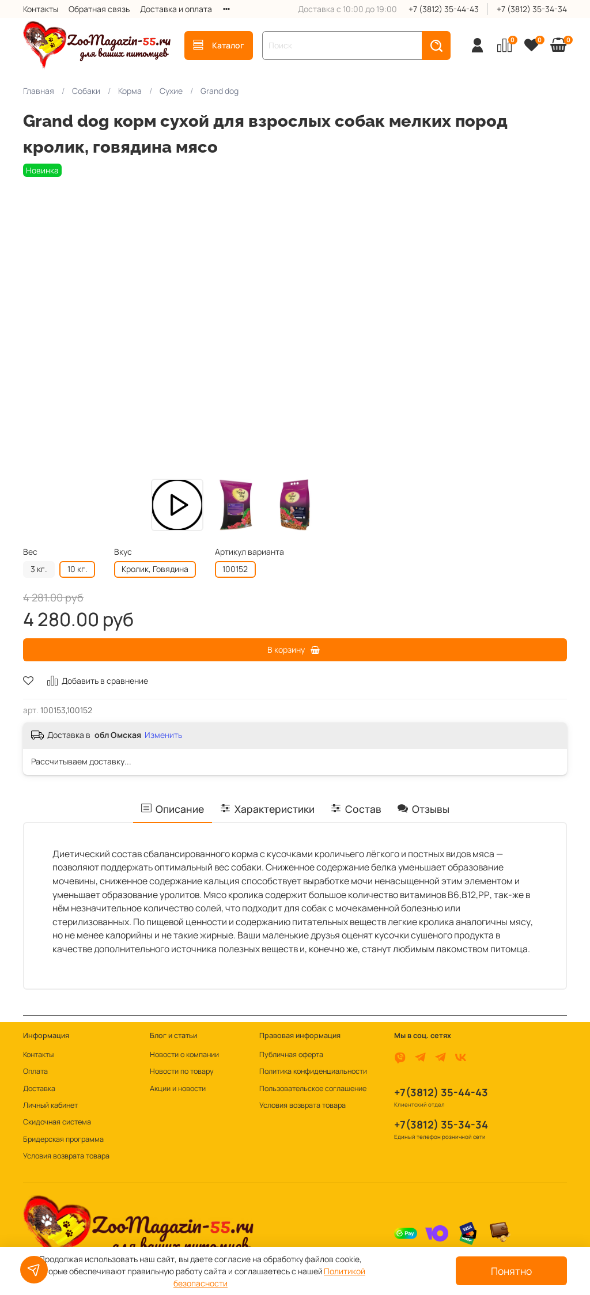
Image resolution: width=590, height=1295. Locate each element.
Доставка (39, 1088)
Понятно (511, 1271)
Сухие (171, 90)
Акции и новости (178, 1088)
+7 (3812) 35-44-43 (444, 8)
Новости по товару (182, 1071)
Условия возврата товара (66, 1156)
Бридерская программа (63, 1139)
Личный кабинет (50, 1105)
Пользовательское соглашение (312, 1088)
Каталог (218, 45)
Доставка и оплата (176, 8)
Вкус (123, 552)
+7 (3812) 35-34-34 (532, 8)
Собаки (86, 90)
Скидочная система (57, 1122)
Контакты (40, 8)
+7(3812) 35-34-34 (441, 1124)
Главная (38, 90)
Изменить (163, 735)
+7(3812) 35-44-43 (441, 1092)
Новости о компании (184, 1054)
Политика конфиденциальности (313, 1071)
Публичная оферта (291, 1054)
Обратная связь (99, 8)
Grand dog (220, 90)
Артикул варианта (249, 552)
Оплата (35, 1071)
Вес (30, 552)
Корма (130, 90)
